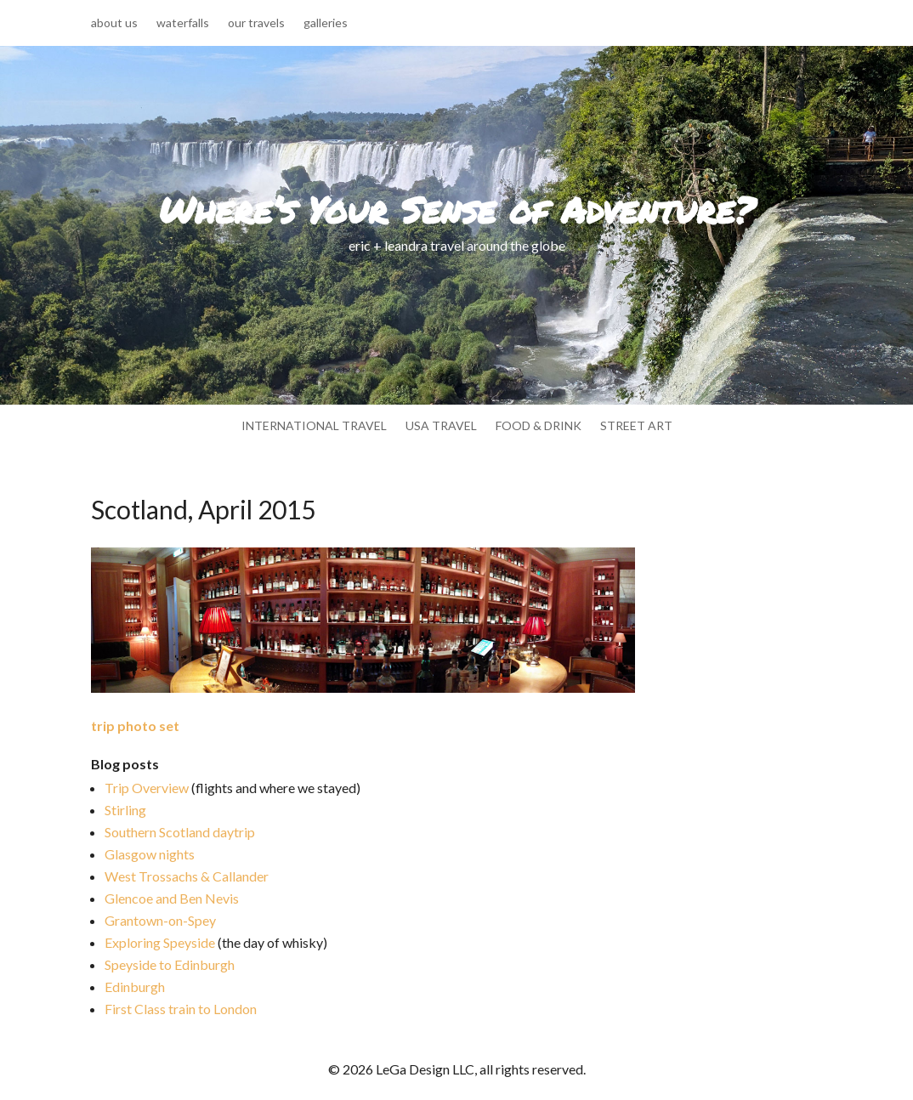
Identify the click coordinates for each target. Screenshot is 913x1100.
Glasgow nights (150, 854)
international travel (314, 426)
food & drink (538, 426)
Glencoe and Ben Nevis (172, 898)
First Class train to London (181, 1009)
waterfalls (182, 23)
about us (114, 23)
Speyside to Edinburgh (170, 964)
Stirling (125, 810)
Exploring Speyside (160, 942)
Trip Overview (147, 788)
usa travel (441, 426)
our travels (256, 23)
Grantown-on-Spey (160, 920)
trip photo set (135, 725)
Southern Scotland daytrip (180, 832)
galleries (325, 23)
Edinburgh (135, 986)
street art (636, 426)
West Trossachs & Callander (187, 876)
